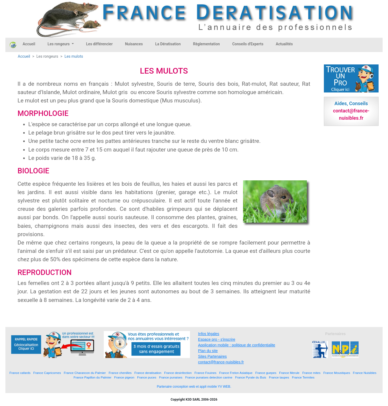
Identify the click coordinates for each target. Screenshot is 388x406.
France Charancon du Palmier (85, 372)
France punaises (170, 377)
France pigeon (124, 377)
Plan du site (208, 351)
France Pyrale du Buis (250, 377)
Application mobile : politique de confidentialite (236, 345)
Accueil (29, 44)
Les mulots (73, 56)
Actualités (284, 44)
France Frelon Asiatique (235, 372)
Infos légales (208, 334)
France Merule (289, 372)
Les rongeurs (59, 44)
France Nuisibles (364, 372)
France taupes (279, 377)
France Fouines (205, 372)
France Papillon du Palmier (92, 377)
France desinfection (178, 372)
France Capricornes (47, 372)
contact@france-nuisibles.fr (221, 362)
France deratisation (147, 372)
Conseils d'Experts (247, 44)
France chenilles (120, 372)
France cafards (19, 372)
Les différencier (99, 44)
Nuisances (134, 44)
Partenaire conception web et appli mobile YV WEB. (194, 386)
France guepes (265, 372)
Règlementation (206, 44)
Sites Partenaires (212, 356)
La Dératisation (168, 44)
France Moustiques (336, 372)
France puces (146, 377)
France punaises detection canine (208, 377)
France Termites (303, 377)
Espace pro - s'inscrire (216, 339)
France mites (311, 372)
